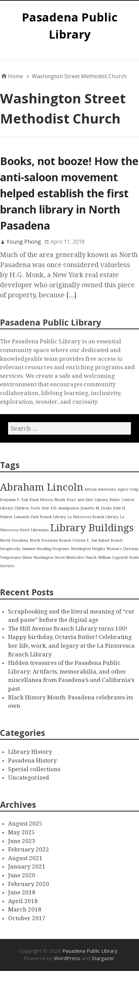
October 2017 (26, 918)
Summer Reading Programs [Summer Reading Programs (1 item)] (45, 549)
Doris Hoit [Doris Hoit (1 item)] (39, 508)
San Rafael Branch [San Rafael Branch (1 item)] (107, 540)
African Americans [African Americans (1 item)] (100, 489)
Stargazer (103, 958)
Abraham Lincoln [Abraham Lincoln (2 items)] (41, 487)
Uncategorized (28, 777)
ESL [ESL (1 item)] (53, 508)
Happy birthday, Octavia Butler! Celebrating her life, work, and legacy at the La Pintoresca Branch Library (71, 645)
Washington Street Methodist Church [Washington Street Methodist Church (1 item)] (65, 557)
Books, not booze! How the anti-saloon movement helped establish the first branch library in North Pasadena (69, 193)
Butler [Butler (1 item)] (114, 500)
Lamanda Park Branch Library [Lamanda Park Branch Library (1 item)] (40, 517)
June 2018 (21, 892)
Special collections (34, 769)
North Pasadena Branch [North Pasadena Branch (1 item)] (50, 540)
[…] (71, 295)
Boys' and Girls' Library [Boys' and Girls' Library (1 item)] (87, 500)
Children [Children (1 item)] (21, 508)
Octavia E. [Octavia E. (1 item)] (81, 540)
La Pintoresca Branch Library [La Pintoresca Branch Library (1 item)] (92, 517)
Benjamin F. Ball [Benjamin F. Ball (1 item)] (14, 500)
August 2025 (25, 823)
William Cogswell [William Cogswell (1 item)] (113, 557)
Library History (30, 751)
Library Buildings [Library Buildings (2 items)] (92, 528)
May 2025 (21, 832)
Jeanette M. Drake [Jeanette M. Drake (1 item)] (96, 508)
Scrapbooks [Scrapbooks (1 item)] (10, 549)
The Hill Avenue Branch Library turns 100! (67, 628)
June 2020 (21, 875)
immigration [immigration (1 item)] (69, 508)
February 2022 (28, 849)
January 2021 (26, 866)
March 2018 (24, 909)
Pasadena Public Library (90, 950)
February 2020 (28, 884)
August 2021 (25, 858)
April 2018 (23, 901)
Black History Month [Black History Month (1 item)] (47, 500)
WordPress (67, 958)
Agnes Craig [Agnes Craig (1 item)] (127, 489)
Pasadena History (32, 760)
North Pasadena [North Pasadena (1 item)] (14, 540)
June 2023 (21, 841)
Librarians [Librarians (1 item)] (40, 530)
